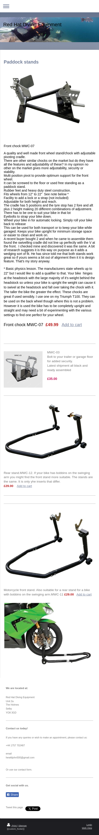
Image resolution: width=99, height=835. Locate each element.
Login (89, 824)
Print (12, 825)
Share (12, 794)
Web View (87, 828)
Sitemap (22, 825)
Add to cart (72, 324)
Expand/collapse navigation (49, 6)
